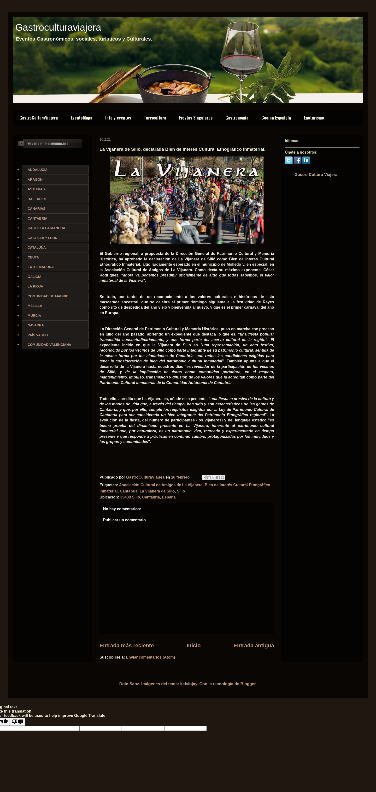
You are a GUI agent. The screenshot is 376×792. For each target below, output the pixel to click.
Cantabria (128, 491)
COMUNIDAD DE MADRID (48, 296)
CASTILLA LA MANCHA (46, 228)
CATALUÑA (37, 247)
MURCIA (34, 316)
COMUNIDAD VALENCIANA (49, 345)
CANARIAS (36, 208)
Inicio (193, 645)
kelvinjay (188, 684)
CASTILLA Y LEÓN (42, 238)
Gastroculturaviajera (58, 27)
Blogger (248, 684)
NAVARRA (36, 325)
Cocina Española (276, 117)
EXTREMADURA (41, 267)
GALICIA (34, 277)
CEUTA (33, 257)
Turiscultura (155, 117)
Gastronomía (236, 117)
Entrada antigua (254, 645)
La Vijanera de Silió (157, 491)
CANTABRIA (37, 218)
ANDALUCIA (37, 170)
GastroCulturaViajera (38, 117)
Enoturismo (314, 117)
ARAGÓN (35, 179)
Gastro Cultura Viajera (315, 174)
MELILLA (35, 306)
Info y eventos (118, 117)
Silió (181, 491)
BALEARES (37, 199)
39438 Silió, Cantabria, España (148, 497)
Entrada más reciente (127, 645)
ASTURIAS (36, 189)
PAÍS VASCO (38, 335)
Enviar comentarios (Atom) (150, 657)
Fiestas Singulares (195, 117)
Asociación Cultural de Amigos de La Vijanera (161, 485)
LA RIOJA (35, 286)
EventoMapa (81, 117)
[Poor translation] (17, 722)
